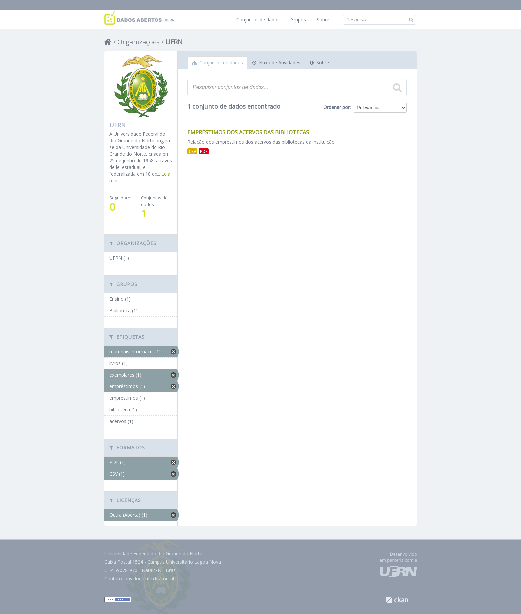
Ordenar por (336, 107)
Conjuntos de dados (258, 19)
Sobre (323, 19)
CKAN (397, 599)
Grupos (298, 19)
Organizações (138, 41)
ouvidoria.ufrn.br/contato (151, 578)
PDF (203, 151)
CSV (192, 151)
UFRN (174, 41)
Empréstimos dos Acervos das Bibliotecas (248, 132)
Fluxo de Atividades (276, 62)
